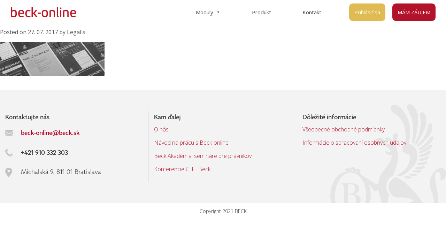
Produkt (261, 12)
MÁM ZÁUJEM (414, 12)
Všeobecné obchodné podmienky (343, 129)
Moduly (208, 12)
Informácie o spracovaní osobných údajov (354, 142)
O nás (161, 129)
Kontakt (311, 12)
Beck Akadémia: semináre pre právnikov (203, 156)
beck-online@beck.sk (50, 132)
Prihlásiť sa (367, 12)
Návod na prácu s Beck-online (191, 142)
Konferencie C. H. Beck (182, 169)
